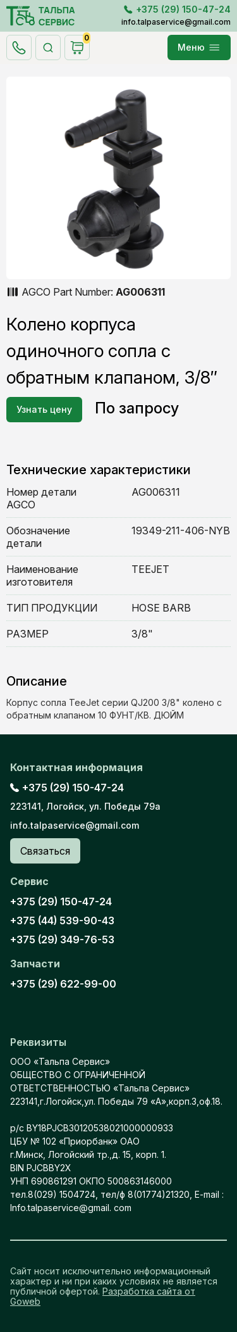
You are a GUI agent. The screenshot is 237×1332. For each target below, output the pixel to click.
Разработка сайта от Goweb (102, 1296)
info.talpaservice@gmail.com (176, 22)
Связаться (45, 851)
